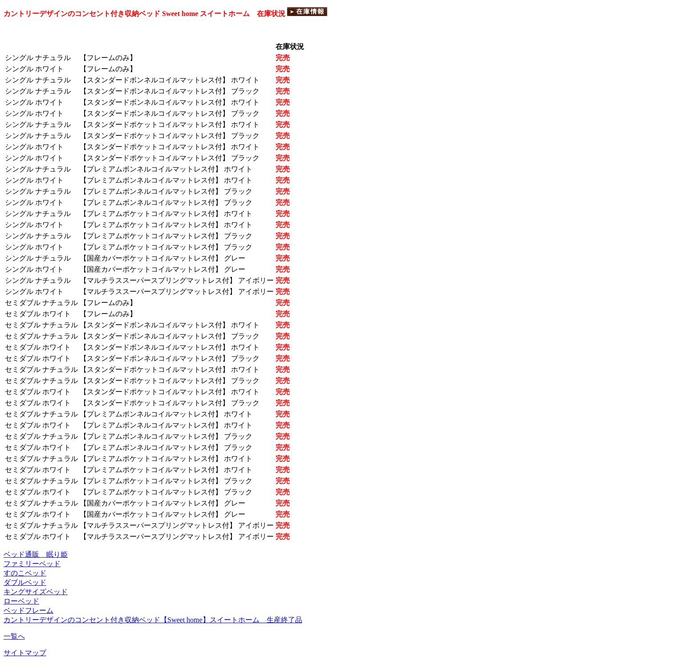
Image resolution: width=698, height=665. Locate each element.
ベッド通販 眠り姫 (36, 554)
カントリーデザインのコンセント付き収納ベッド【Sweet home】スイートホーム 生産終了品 (153, 620)
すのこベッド (25, 573)
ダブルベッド (25, 582)
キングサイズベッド (36, 592)
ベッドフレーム (28, 610)
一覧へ (14, 636)
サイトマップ (25, 653)
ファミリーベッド (32, 563)
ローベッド (21, 601)
